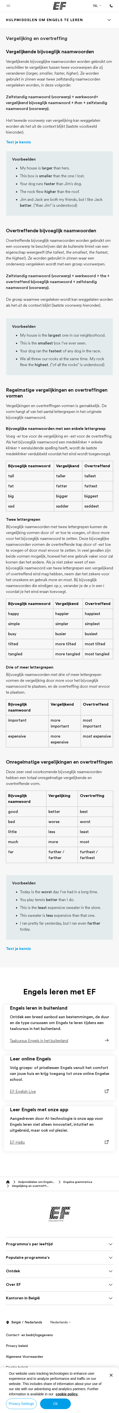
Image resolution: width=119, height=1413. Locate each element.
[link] (44, 20)
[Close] (111, 1375)
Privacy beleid (17, 1346)
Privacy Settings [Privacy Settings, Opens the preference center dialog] (21, 1404)
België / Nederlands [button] (24, 1322)
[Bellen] (111, 6)
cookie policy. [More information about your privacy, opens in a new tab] (67, 1394)
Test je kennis (18, 142)
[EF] (59, 6)
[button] (8, 6)
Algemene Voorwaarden (24, 1356)
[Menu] (109, 20)
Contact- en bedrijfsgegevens (29, 1335)
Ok (55, 1404)
